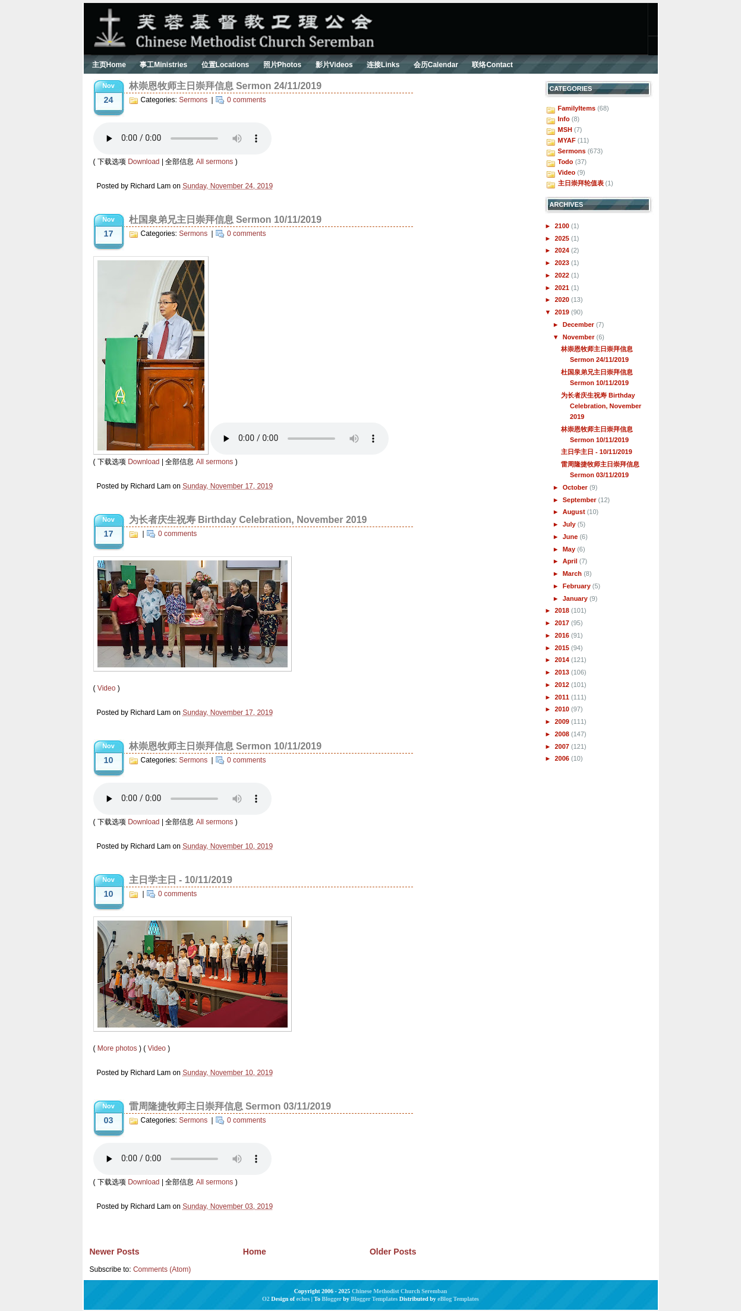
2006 (563, 758)
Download (143, 161)
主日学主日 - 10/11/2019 (180, 880)
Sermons (193, 100)
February (577, 586)
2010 (563, 709)
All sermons (215, 161)
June (571, 536)
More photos (117, 1048)
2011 (563, 697)
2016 (563, 635)
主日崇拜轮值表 (581, 183)
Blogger (332, 1299)
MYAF (567, 140)
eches (303, 1299)
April (571, 561)
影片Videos (334, 65)
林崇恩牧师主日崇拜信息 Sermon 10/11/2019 (225, 746)
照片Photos (282, 65)
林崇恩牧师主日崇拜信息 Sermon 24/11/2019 (225, 86)
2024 (563, 250)
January (576, 598)
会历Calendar (436, 65)
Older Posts (393, 1251)
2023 (563, 262)
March (573, 573)
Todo (565, 161)
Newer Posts (115, 1251)
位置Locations (225, 65)
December (579, 324)
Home (254, 1251)
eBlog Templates (458, 1299)
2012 (563, 684)
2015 (563, 647)
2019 (563, 312)
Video (106, 688)
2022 (563, 275)
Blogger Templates (374, 1299)
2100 (563, 225)
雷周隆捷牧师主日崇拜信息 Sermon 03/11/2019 (230, 1106)
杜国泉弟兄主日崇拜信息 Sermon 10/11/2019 (225, 220)
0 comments (246, 100)
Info (564, 118)
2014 (563, 659)
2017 (563, 622)
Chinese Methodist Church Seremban (399, 1291)
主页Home (109, 65)
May (570, 549)
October (576, 487)
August (575, 511)
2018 (563, 610)
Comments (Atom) (162, 1269)
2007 (563, 746)
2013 (563, 672)
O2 (266, 1299)
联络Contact (492, 65)
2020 (563, 299)
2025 (563, 238)
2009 (563, 721)
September (580, 499)
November (580, 337)
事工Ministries (163, 65)
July (570, 524)
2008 (563, 734)
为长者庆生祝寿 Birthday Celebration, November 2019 (248, 520)
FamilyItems (577, 108)
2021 (563, 287)
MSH (565, 129)
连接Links (383, 65)
